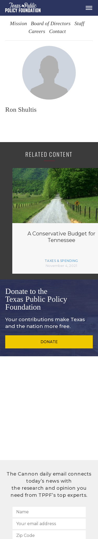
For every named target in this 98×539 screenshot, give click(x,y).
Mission (18, 23)
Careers (36, 31)
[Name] (49, 512)
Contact (57, 31)
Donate (49, 341)
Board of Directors (51, 23)
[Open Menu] (88, 7)
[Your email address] (49, 524)
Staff (79, 23)
